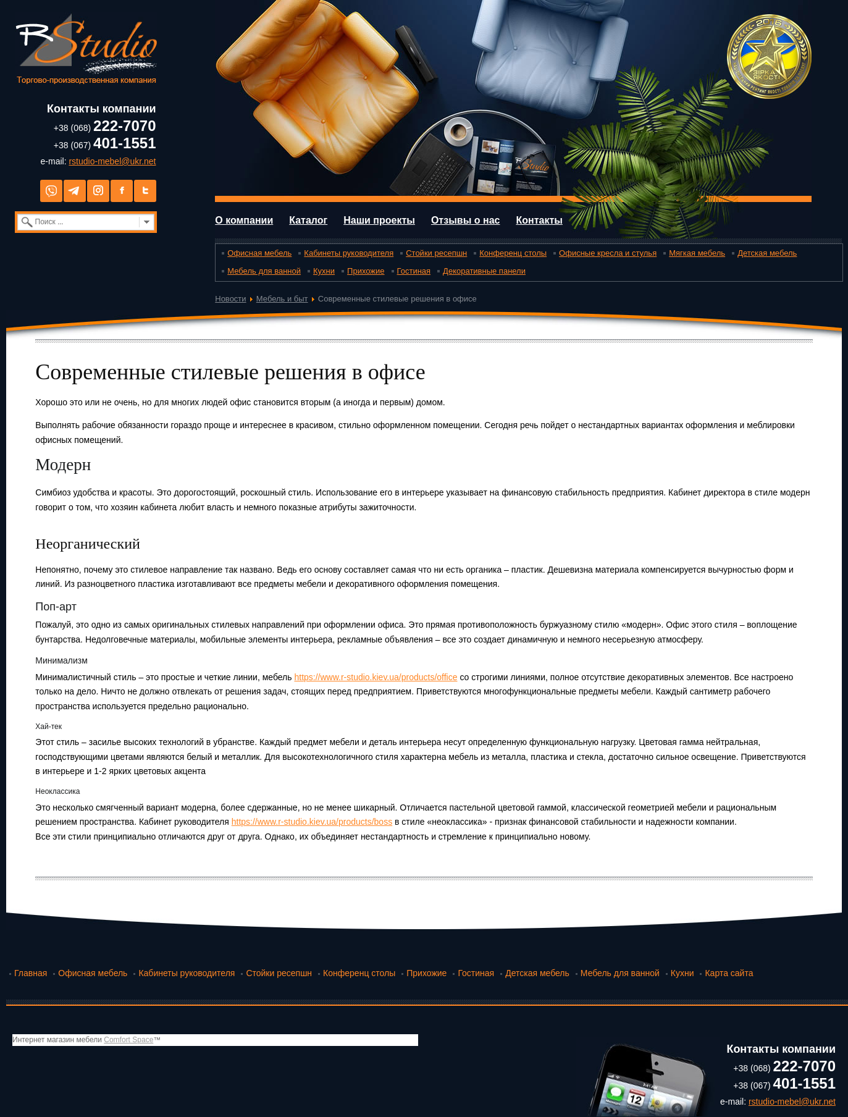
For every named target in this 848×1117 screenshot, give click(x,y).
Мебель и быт (282, 298)
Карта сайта (729, 973)
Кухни (324, 271)
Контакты (539, 220)
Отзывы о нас (465, 220)
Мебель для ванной (264, 271)
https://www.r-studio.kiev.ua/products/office (375, 677)
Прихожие (365, 271)
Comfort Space (128, 1039)
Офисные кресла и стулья (608, 253)
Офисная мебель (259, 253)
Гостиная (414, 271)
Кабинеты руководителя (348, 253)
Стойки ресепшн (436, 253)
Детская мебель (767, 253)
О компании (244, 220)
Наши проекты (379, 220)
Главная (30, 973)
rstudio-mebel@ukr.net (112, 161)
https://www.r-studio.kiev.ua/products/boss (312, 822)
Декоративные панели (484, 271)
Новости (230, 298)
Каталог (308, 220)
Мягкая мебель (697, 253)
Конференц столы (513, 253)
